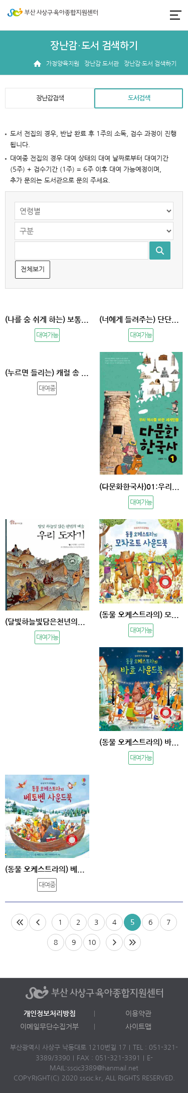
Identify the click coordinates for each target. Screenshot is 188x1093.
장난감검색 (50, 98)
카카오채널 (156, 15)
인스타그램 (139, 15)
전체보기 (33, 269)
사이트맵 (138, 1026)
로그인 (122, 15)
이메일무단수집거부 (49, 1026)
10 (92, 942)
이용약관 (138, 1013)
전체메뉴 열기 (175, 15)
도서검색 (139, 98)
